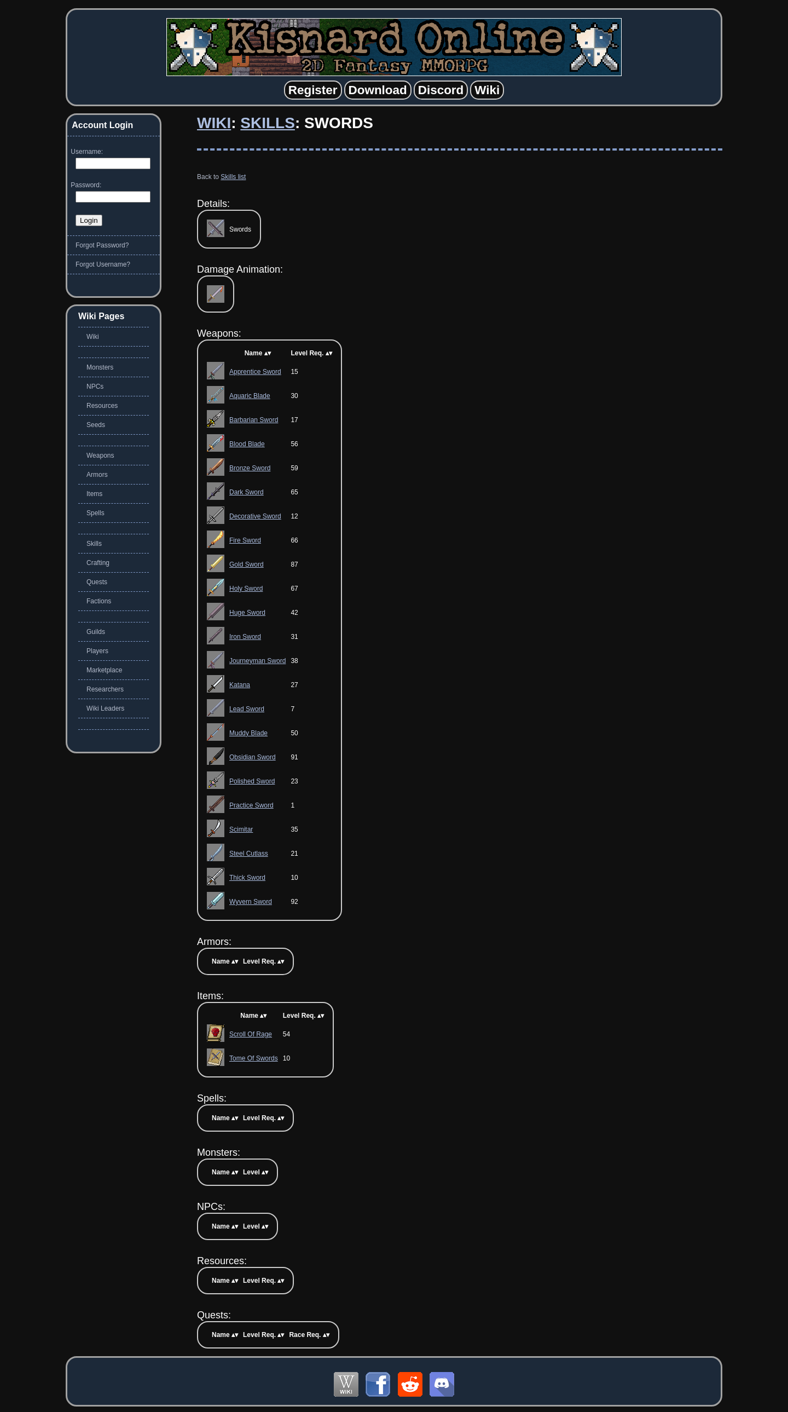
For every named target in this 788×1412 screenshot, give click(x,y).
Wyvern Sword (250, 902)
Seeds (95, 425)
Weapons (100, 455)
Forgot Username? (103, 264)
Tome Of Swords (253, 1058)
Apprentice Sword (255, 372)
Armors (97, 475)
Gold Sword (246, 564)
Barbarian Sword (253, 420)
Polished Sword (252, 781)
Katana (239, 685)
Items (94, 494)
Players (97, 651)
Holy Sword (246, 588)
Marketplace (104, 670)
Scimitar (241, 829)
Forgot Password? (102, 245)
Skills (267, 122)
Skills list (233, 177)
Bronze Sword (249, 468)
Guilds (95, 632)
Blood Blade (247, 444)
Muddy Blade (248, 733)
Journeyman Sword (257, 661)
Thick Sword (247, 877)
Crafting (97, 563)
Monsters (99, 367)
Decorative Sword (255, 516)
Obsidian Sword (252, 757)
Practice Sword (251, 805)
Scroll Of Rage (250, 1034)
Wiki (214, 122)
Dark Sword (246, 492)
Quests (96, 582)
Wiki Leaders (105, 708)
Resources (102, 406)
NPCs (94, 386)
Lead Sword (246, 709)
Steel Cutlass (248, 853)
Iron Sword (245, 637)
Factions (98, 601)
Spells (95, 513)
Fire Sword (245, 540)
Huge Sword (247, 612)
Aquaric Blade (249, 396)
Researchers (105, 689)
